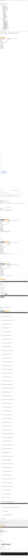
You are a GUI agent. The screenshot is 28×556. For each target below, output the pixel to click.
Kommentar (2, 200)
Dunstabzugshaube (5, 22)
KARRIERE (1, 532)
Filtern (6, 294)
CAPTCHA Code (9, 207)
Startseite (1, 527)
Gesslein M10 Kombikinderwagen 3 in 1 (5, 231)
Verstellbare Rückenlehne (4, 292)
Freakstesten (6, 3)
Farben (1, 286)
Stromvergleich (5, 16)
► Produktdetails (2, 220)
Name (1, 201)
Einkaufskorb (2, 288)
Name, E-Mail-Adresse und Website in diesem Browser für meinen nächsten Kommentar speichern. (13, 203)
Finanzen (3, 12)
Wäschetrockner (5, 27)
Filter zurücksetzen (2, 294)
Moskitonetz (2, 290)
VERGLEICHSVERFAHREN (3, 531)
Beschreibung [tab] (3, 171)
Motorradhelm (5, 5)
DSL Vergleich (5, 13)
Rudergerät (4, 18)
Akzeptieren (3, 555)
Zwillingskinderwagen (6, 28)
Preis (1, 283)
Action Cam (4, 11)
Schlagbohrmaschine (6, 8)
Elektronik (3, 10)
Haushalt (3, 19)
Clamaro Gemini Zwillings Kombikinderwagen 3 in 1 (6, 210)
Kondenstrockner (5, 24)
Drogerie (3, 9)
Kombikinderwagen (5, 23)
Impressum (3, 551)
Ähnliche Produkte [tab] (4, 172)
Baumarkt (3, 6)
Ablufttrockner (5, 20)
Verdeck (1, 291)
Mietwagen (4, 15)
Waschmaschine (5, 25)
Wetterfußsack (2, 293)
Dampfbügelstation (5, 21)
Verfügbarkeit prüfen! (3, 37)
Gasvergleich (4, 14)
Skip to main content (2, 0)
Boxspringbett (5, 29)
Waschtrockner (5, 26)
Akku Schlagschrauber (6, 7)
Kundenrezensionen (4, 173)
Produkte (4, 527)
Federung (2, 289)
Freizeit (3, 17)
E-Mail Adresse (2, 202)
